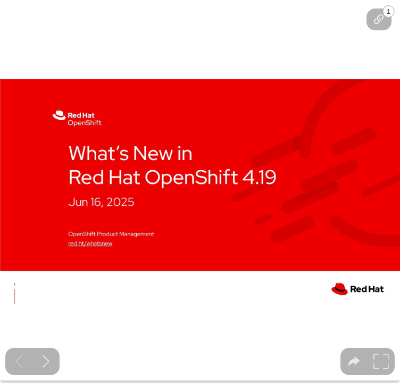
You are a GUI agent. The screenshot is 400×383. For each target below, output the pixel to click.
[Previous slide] (19, 361)
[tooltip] (378, 19)
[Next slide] (46, 361)
